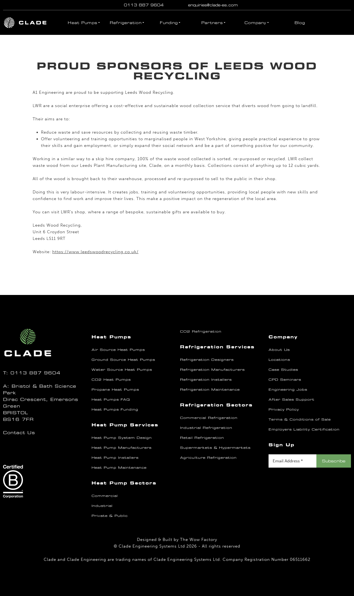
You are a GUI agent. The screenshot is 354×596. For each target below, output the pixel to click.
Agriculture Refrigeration (208, 458)
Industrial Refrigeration (206, 428)
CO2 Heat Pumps (111, 380)
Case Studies (283, 370)
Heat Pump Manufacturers (122, 448)
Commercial (105, 496)
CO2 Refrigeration (201, 331)
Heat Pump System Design (122, 438)
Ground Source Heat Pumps (123, 360)
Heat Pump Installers (115, 458)
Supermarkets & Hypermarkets (215, 448)
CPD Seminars (285, 380)
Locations (279, 360)
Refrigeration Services (217, 347)
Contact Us (19, 432)
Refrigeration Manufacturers (212, 370)
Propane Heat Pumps (115, 390)
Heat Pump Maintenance (119, 468)
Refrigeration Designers (207, 360)
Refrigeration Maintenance (210, 390)
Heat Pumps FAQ (111, 399)
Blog (300, 22)
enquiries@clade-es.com (213, 5)
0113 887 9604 (144, 5)
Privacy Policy (284, 409)
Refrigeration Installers (206, 380)
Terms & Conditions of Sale (300, 419)
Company (255, 22)
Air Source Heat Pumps (118, 350)
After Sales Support (291, 399)
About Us (279, 350)
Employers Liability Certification (304, 429)
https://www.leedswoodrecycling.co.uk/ (95, 251)
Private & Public (110, 516)
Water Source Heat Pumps (122, 370)
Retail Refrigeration (202, 438)
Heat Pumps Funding (115, 409)
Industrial (102, 506)
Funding (169, 22)
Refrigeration (126, 22)
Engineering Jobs (288, 390)
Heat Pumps (82, 22)
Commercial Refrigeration (209, 418)
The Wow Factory (198, 539)
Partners (212, 22)
